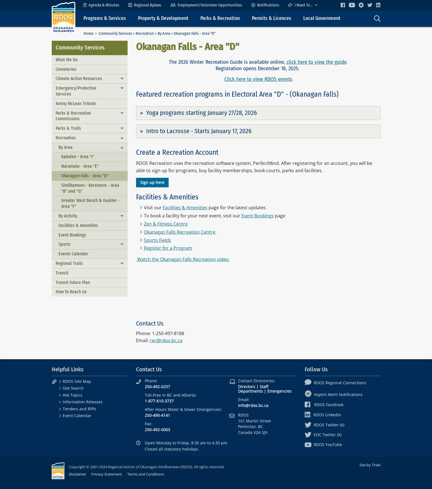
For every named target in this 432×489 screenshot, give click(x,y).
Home (88, 33)
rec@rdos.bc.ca (166, 340)
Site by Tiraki (370, 464)
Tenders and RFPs (79, 408)
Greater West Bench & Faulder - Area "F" (90, 203)
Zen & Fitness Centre (166, 224)
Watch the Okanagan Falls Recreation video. (183, 259)
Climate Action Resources (79, 78)
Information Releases (83, 401)
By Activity (67, 216)
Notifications (265, 5)
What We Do (67, 59)
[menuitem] (101, 5)
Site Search (73, 388)
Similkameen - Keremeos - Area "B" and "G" (90, 188)
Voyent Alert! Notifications (334, 394)
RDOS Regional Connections (335, 382)
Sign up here (152, 182)
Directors (246, 386)
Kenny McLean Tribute (76, 103)
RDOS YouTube (323, 444)
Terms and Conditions (145, 474)
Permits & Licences (271, 18)
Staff (264, 386)
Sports (64, 244)
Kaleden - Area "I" (77, 156)
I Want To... (300, 5)
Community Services (115, 33)
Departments (250, 391)
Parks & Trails (68, 128)
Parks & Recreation (220, 18)
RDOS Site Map (77, 381)
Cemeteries (66, 69)
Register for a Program (168, 248)
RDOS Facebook (324, 404)
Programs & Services (104, 18)
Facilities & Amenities (78, 225)
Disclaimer (77, 474)
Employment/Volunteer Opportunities (206, 5)
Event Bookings (72, 235)
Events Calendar (73, 253)
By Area (164, 33)
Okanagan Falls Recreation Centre (179, 232)
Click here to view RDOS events (258, 79)
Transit (62, 273)
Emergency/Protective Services (76, 91)
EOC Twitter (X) (323, 434)
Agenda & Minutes (101, 5)
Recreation (145, 33)
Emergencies (279, 391)
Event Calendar (77, 415)
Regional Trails (69, 263)
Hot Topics (72, 395)
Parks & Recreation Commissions (73, 116)
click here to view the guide (316, 62)
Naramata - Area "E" (80, 166)
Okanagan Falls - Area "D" (84, 175)
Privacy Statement (106, 474)
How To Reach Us (71, 291)
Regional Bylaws (144, 5)
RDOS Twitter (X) (324, 424)
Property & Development (163, 18)
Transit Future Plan (73, 282)
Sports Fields (157, 240)
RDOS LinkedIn (323, 414)
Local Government (321, 18)
